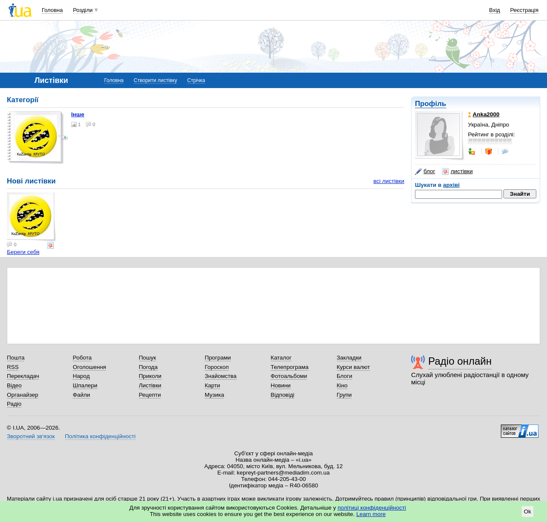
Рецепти (150, 395)
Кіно (342, 385)
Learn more (371, 514)
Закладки (349, 357)
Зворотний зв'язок (31, 436)
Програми (218, 357)
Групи (344, 395)
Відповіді (282, 395)
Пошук (147, 357)
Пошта (15, 357)
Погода (148, 367)
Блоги (345, 376)
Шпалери (85, 385)
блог (425, 171)
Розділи (83, 10)
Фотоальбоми (289, 376)
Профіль (430, 104)
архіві (451, 185)
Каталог (281, 357)
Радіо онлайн (460, 361)
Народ (81, 376)
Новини (281, 385)
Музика (214, 395)
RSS (13, 367)
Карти (212, 385)
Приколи (150, 376)
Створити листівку (155, 80)
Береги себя (23, 252)
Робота (82, 357)
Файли (81, 395)
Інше (78, 114)
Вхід (494, 10)
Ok (527, 511)
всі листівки (388, 181)
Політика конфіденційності (100, 436)
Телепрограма (290, 367)
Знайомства (221, 376)
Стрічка (196, 80)
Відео (14, 385)
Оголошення (89, 367)
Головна (52, 10)
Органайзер (22, 395)
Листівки (150, 385)
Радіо (14, 404)
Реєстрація (524, 10)
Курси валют (353, 367)
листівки (457, 171)
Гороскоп (217, 367)
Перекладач (23, 376)
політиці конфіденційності (372, 507)
